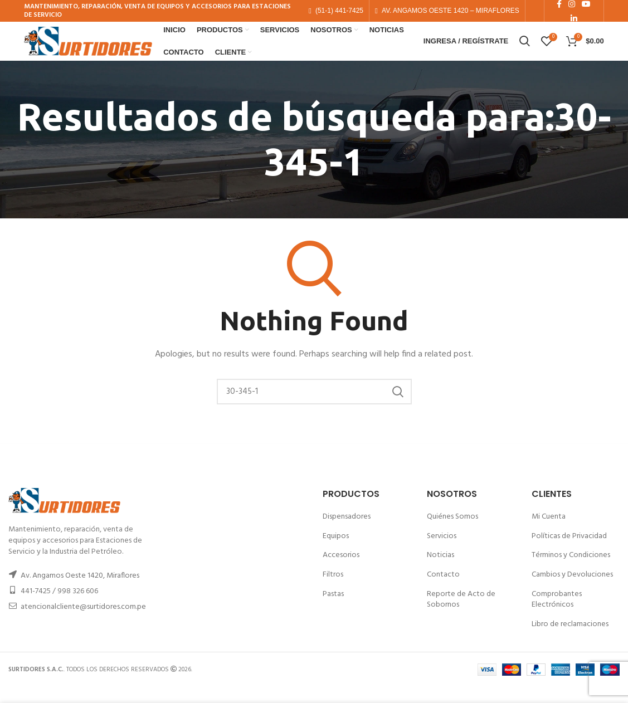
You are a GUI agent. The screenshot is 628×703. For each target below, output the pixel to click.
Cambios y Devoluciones (572, 590)
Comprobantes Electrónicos (557, 615)
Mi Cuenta (549, 532)
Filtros (333, 590)
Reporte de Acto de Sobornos (461, 615)
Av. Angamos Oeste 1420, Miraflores (80, 591)
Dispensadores (347, 532)
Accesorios (341, 571)
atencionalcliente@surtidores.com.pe (83, 622)
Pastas (333, 609)
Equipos (336, 551)
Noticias (440, 571)
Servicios (441, 551)
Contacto (443, 590)
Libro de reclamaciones (570, 639)
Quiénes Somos (452, 532)
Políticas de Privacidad (569, 551)
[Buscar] (314, 407)
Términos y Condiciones (571, 571)
